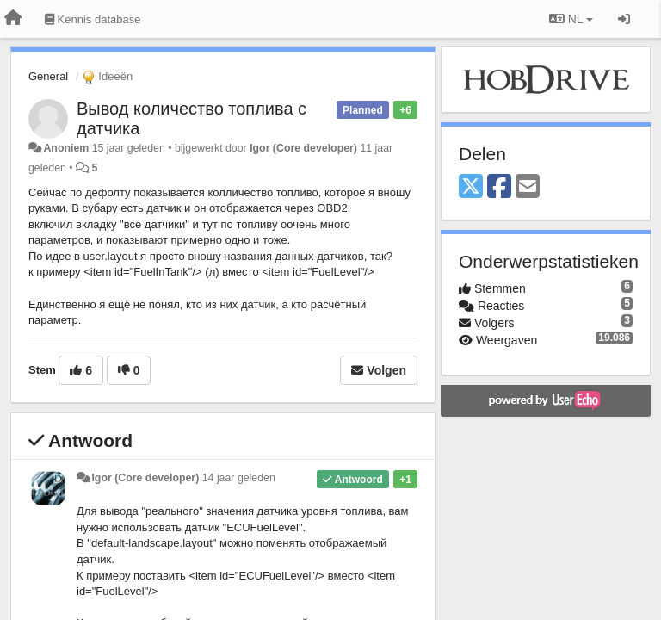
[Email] (528, 187)
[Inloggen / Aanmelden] (623, 19)
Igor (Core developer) (303, 148)
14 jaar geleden (238, 478)
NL (571, 19)
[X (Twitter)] (471, 187)
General (48, 76)
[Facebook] (499, 187)
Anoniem (66, 148)
